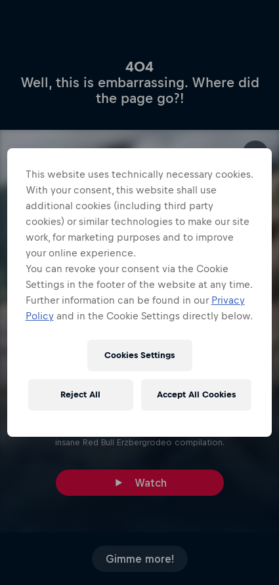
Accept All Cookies (196, 394)
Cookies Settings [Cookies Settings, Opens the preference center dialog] (139, 355)
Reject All (80, 394)
